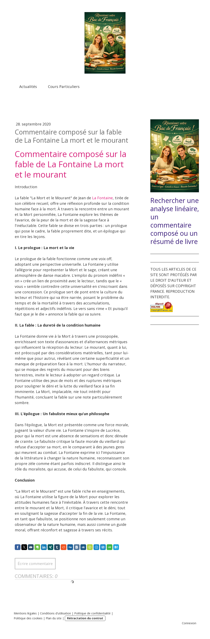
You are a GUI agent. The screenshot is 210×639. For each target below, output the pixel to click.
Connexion (189, 623)
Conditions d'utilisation (55, 613)
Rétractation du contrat (85, 618)
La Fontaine (102, 197)
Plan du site (54, 618)
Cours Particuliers (64, 86)
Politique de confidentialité (92, 613)
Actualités (28, 86)
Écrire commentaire (35, 563)
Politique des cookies (28, 618)
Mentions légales (25, 613)
